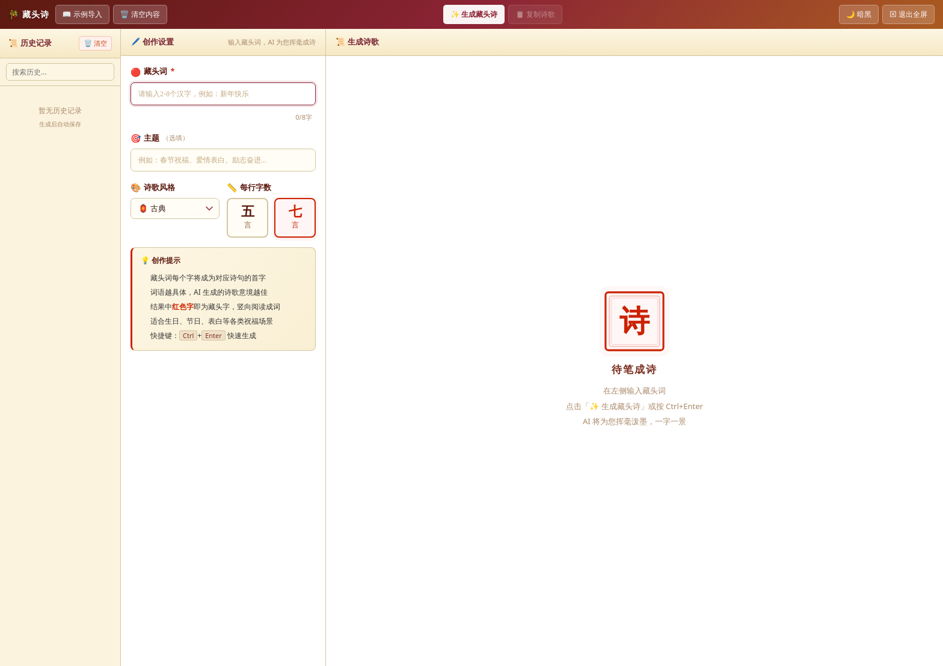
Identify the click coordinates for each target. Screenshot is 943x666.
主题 (160, 138)
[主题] (223, 160)
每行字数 (249, 187)
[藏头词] (223, 93)
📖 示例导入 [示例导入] (82, 14)
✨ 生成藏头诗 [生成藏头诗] (473, 14)
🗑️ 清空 (95, 43)
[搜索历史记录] (60, 72)
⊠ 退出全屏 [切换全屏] (908, 14)
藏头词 (153, 72)
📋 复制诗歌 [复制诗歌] (535, 14)
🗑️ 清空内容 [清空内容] (140, 14)
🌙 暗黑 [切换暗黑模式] (858, 14)
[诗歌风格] (175, 208)
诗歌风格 (153, 187)
